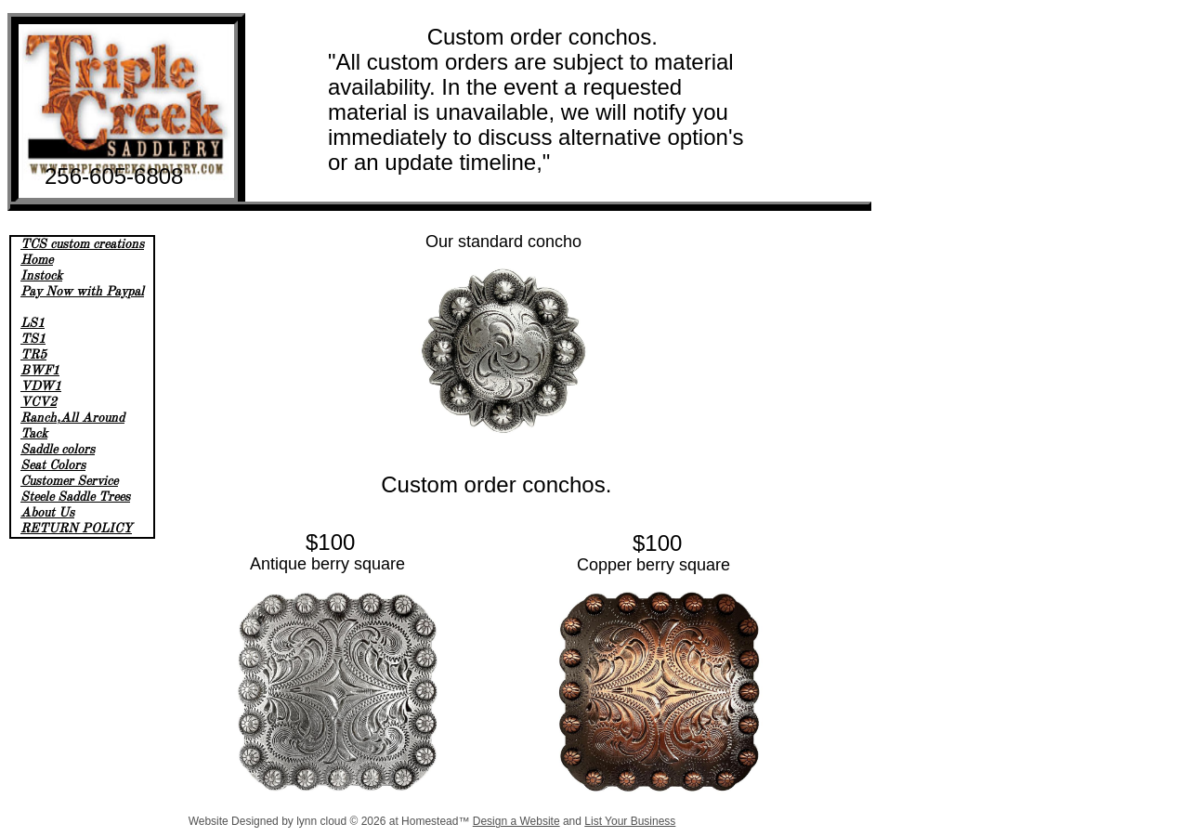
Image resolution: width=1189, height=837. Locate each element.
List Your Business (629, 821)
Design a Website (516, 821)
